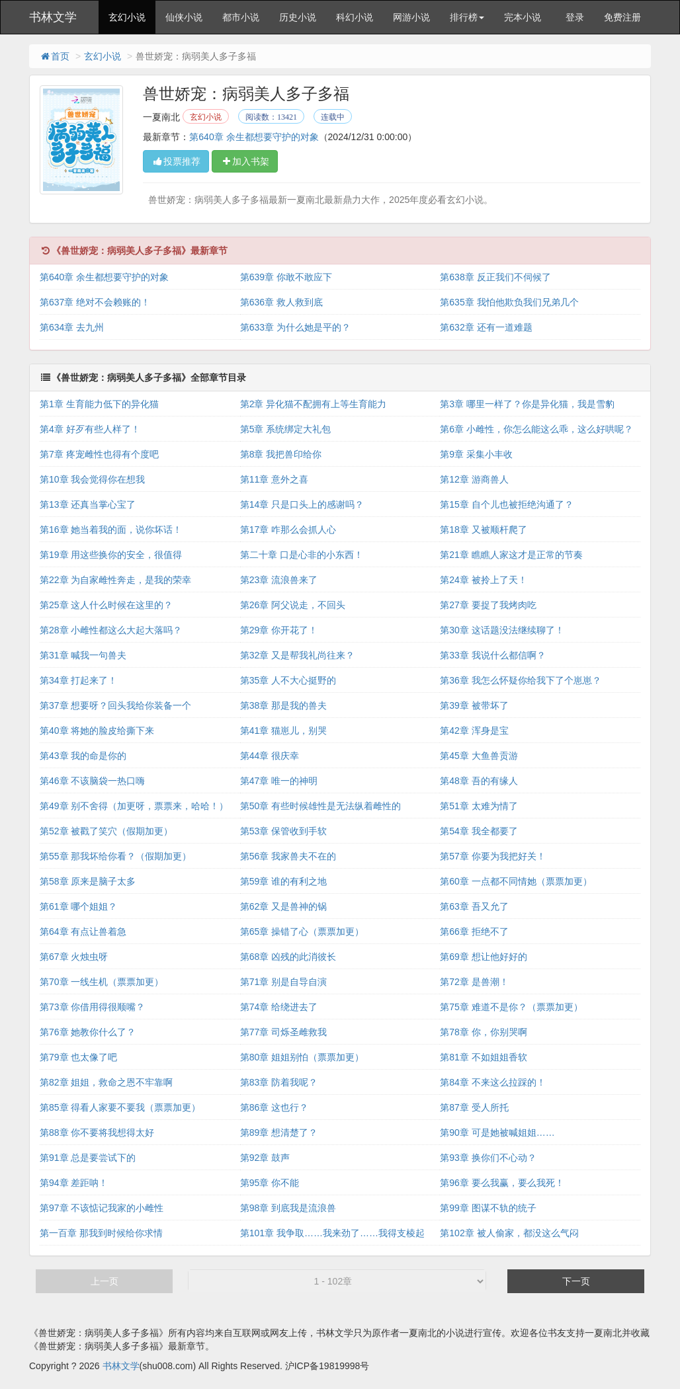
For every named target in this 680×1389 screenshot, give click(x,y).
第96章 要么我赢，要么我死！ (502, 1182)
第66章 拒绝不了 (474, 931)
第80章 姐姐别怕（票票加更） (302, 1057)
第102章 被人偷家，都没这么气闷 (509, 1233)
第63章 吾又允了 (474, 906)
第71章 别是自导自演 (283, 981)
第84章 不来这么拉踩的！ (492, 1082)
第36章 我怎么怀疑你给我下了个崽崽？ (520, 680)
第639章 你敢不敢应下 (286, 277)
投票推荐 (175, 161)
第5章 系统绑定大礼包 (285, 429)
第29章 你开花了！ (279, 630)
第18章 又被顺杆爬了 (483, 529)
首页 (54, 56)
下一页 (576, 1281)
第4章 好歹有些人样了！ (90, 429)
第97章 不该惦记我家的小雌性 (101, 1208)
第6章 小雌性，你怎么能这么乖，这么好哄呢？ (536, 429)
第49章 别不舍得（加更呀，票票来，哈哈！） (134, 806)
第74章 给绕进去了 (279, 1007)
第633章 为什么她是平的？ (295, 327)
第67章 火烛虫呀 (74, 956)
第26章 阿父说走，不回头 (292, 605)
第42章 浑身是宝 (474, 730)
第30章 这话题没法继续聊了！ (502, 630)
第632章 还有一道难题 (486, 327)
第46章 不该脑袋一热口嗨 (92, 780)
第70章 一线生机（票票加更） (101, 981)
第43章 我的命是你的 (83, 755)
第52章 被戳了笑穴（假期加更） (106, 831)
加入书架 (244, 161)
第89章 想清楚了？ (279, 1132)
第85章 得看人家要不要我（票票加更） (120, 1107)
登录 (575, 17)
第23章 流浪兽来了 (279, 580)
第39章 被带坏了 (474, 705)
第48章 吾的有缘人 (478, 780)
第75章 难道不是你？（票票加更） (511, 1007)
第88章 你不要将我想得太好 (97, 1132)
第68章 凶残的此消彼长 (288, 956)
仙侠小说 (183, 17)
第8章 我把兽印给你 (281, 454)
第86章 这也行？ (274, 1107)
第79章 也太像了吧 (78, 1057)
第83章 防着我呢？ (279, 1082)
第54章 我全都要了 (478, 831)
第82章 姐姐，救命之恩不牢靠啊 (106, 1082)
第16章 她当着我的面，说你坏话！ (111, 529)
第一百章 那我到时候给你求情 (101, 1233)
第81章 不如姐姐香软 (483, 1057)
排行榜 (467, 17)
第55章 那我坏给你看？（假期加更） (115, 856)
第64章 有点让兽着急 (83, 931)
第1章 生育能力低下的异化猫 (99, 404)
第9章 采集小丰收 (476, 454)
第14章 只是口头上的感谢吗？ (302, 504)
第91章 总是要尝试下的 (88, 1157)
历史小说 (297, 17)
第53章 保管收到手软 (283, 831)
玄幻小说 (127, 17)
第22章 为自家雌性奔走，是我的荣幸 (115, 580)
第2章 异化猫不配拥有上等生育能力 (313, 404)
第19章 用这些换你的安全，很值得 (111, 554)
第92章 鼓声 (265, 1157)
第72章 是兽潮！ (474, 981)
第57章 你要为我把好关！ (492, 856)
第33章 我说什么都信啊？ (492, 655)
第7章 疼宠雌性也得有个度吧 (99, 454)
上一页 (104, 1281)
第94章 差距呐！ (74, 1182)
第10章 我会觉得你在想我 (92, 479)
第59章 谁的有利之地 (283, 881)
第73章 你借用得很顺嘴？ (92, 1007)
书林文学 (53, 17)
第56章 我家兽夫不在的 (288, 856)
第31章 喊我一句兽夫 (83, 655)
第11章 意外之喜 (274, 479)
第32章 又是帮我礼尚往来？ (297, 655)
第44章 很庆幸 (269, 755)
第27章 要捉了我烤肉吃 (488, 605)
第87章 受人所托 (474, 1107)
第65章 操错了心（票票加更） (302, 931)
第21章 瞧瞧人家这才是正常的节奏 (511, 554)
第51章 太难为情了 (478, 806)
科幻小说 (354, 17)
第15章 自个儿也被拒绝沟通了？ (506, 504)
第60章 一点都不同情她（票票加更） (515, 881)
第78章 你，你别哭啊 (483, 1032)
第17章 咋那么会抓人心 (288, 529)
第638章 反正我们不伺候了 (495, 277)
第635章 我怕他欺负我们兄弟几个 (509, 302)
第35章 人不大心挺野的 (288, 680)
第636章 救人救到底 (281, 302)
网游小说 (411, 17)
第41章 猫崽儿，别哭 (283, 730)
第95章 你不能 (269, 1182)
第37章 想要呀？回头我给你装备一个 (115, 705)
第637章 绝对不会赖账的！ (95, 302)
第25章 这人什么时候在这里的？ (106, 605)
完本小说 (522, 17)
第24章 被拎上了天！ (483, 580)
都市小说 (240, 17)
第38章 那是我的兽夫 (283, 705)
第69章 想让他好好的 (483, 956)
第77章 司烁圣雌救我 (283, 1032)
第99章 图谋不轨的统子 (488, 1208)
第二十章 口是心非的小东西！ (301, 554)
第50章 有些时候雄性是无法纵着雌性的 (320, 806)
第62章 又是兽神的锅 (283, 906)
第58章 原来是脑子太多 (88, 881)
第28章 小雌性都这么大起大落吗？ (111, 630)
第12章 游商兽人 (474, 479)
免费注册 (622, 17)
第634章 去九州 (72, 327)
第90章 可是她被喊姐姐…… (497, 1132)
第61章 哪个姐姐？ (78, 906)
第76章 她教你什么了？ (88, 1032)
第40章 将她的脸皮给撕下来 (97, 730)
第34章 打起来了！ (78, 680)
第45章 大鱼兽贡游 (478, 755)
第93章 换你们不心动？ (488, 1157)
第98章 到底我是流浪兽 (288, 1208)
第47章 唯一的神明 (279, 780)
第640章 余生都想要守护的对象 (253, 137)
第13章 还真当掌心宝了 (88, 504)
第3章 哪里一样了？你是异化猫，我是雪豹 (527, 404)
